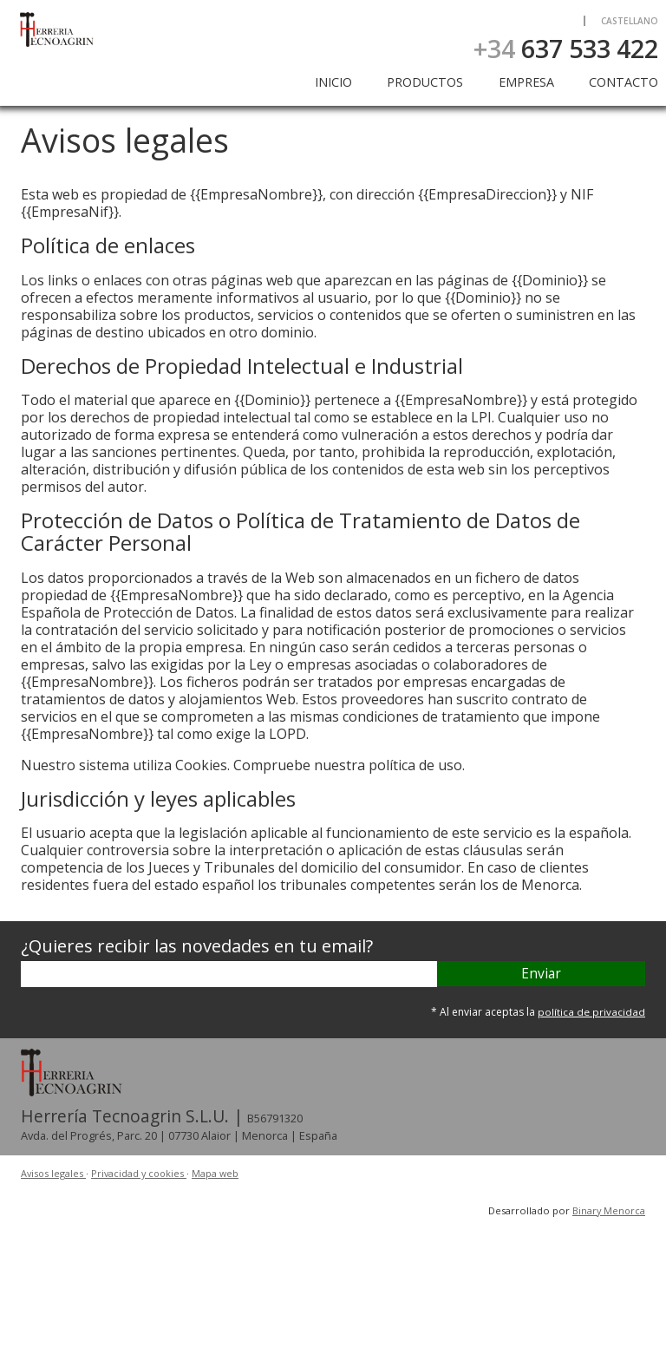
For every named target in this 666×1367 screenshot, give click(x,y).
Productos (425, 82)
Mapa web (221, 1173)
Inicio (333, 82)
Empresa (526, 82)
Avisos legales (54, 1173)
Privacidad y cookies (142, 1173)
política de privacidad (591, 1011)
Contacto (623, 82)
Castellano (629, 21)
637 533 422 (565, 48)
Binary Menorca (607, 1209)
